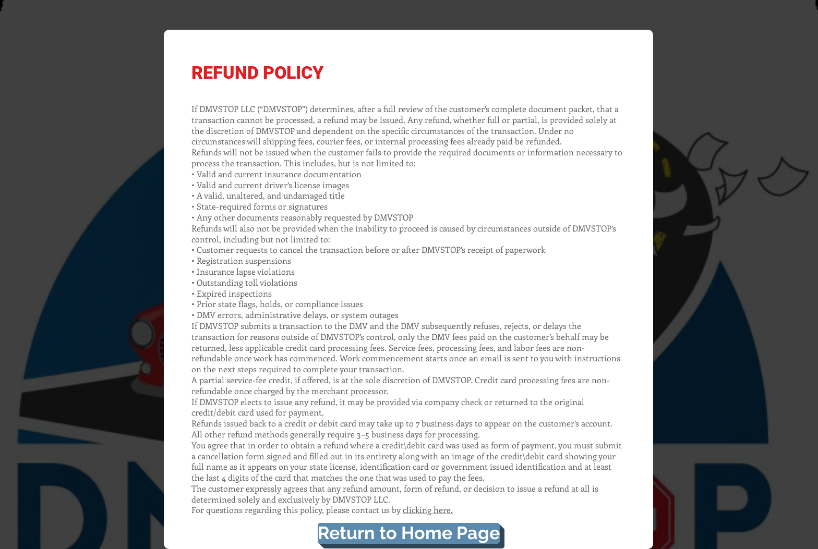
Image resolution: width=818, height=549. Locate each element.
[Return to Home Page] (409, 533)
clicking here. (428, 509)
